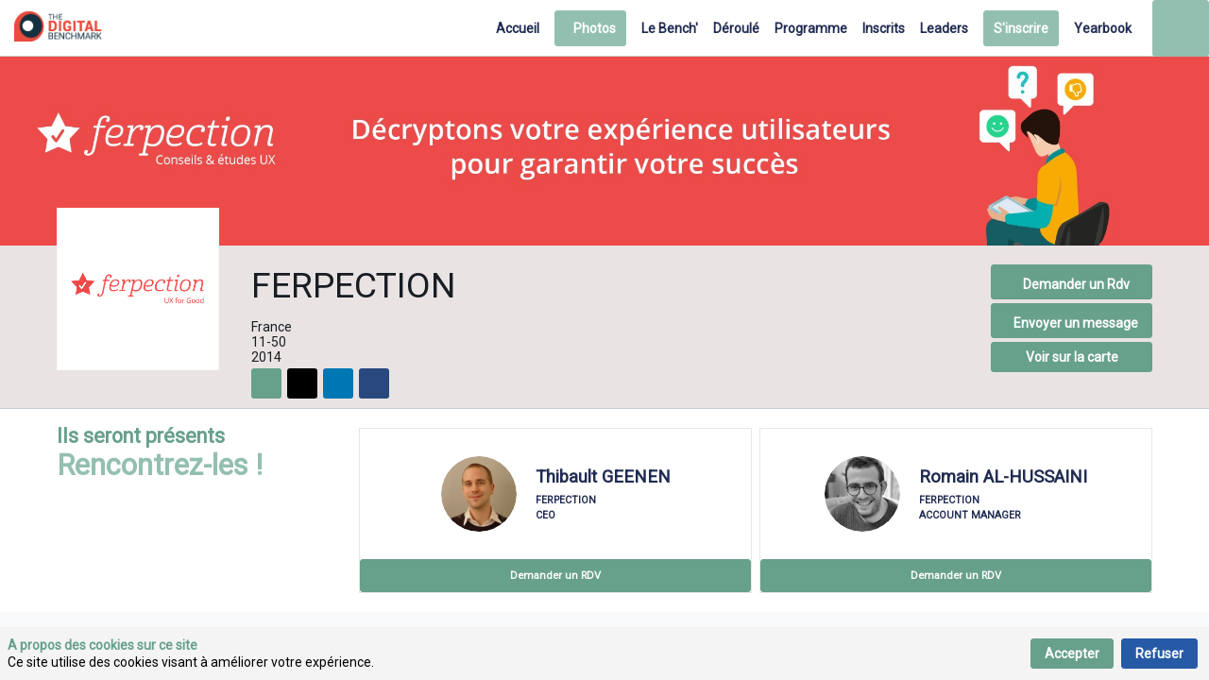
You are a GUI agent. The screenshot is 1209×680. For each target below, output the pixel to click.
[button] (590, 28)
